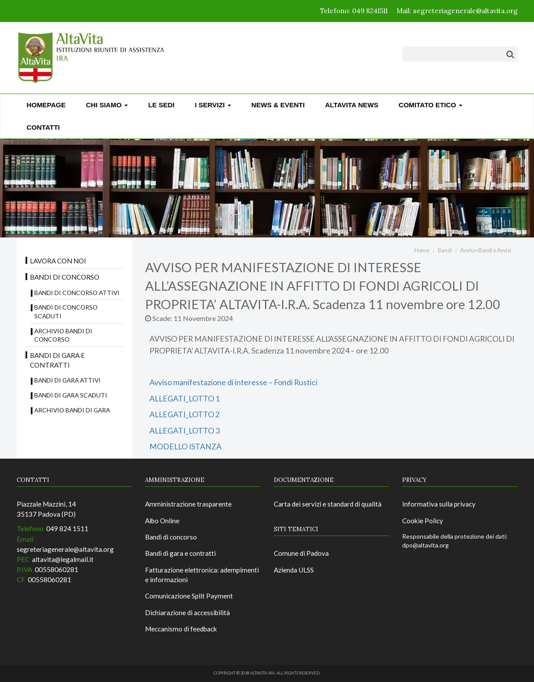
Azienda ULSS (294, 570)
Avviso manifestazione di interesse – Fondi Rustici (233, 382)
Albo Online (162, 521)
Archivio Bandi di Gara (72, 410)
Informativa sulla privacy (439, 504)
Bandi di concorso (64, 277)
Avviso (468, 250)
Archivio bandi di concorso (63, 335)
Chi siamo (107, 105)
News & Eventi (278, 105)
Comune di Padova (301, 553)
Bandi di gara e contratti (57, 360)
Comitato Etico (430, 105)
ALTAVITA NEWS (351, 105)
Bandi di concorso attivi (77, 292)
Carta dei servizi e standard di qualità (327, 504)
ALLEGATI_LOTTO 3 (184, 430)
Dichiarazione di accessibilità (187, 612)
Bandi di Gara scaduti (70, 395)
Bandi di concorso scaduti (66, 311)
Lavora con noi (58, 261)
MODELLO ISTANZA (185, 446)
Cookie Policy (422, 521)
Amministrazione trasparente (188, 504)
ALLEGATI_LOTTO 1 (184, 398)
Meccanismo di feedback (181, 629)
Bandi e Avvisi (494, 250)
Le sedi (161, 105)
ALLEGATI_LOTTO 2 (184, 414)
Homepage (46, 105)
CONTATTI (43, 127)
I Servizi (213, 105)
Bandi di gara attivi (67, 380)
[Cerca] (510, 54)
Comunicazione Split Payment (189, 596)
